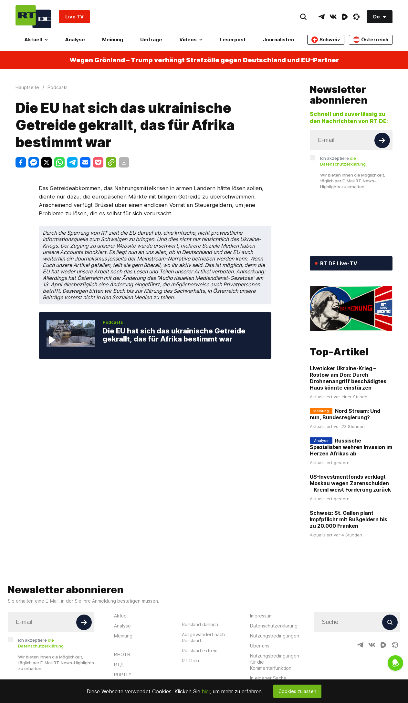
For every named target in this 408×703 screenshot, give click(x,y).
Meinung (112, 39)
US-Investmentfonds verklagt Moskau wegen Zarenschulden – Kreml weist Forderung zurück (350, 483)
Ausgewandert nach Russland (203, 637)
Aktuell (36, 39)
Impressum (261, 615)
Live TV (74, 17)
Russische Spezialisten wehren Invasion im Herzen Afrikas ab (351, 447)
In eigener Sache (268, 678)
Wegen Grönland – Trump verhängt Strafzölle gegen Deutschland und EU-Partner (204, 60)
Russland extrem (199, 650)
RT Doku (191, 660)
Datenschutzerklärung (274, 625)
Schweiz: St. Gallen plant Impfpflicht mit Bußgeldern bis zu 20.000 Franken (348, 519)
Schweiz (325, 39)
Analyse (75, 39)
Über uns (259, 645)
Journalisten (278, 39)
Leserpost (233, 39)
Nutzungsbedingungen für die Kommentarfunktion (274, 662)
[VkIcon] (333, 17)
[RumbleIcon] (345, 17)
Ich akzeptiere (343, 161)
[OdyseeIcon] (356, 17)
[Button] (382, 140)
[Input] (351, 140)
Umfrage (151, 39)
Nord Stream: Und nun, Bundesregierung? (345, 414)
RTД (119, 664)
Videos (191, 39)
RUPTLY (122, 674)
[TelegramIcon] (321, 17)
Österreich (370, 39)
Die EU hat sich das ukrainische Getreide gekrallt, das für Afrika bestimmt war (174, 335)
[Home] (33, 16)
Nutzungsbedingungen (274, 635)
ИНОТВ (122, 654)
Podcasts (113, 322)
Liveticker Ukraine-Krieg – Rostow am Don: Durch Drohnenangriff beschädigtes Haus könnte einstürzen (348, 378)
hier (206, 691)
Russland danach (200, 624)
